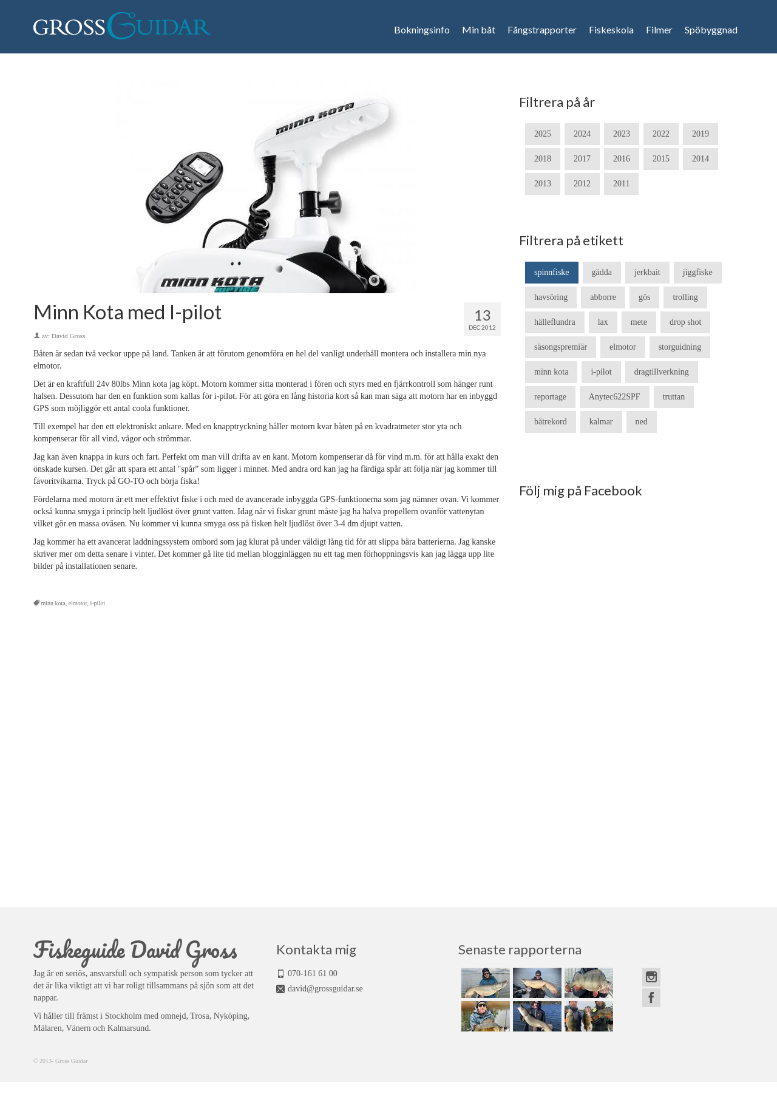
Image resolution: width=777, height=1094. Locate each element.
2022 (661, 133)
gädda (602, 272)
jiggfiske (698, 272)
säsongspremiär (560, 347)
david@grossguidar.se (325, 988)
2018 (542, 158)
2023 (621, 133)
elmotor (78, 603)
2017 (582, 158)
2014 (700, 158)
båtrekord (550, 421)
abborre (603, 297)
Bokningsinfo (422, 29)
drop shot (686, 322)
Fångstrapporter (542, 29)
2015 (661, 158)
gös (644, 297)
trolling (685, 297)
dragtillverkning (661, 371)
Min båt (478, 29)
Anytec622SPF (614, 396)
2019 (700, 133)
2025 (542, 133)
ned (642, 421)
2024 (582, 133)
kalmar (601, 421)
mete (639, 322)
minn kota (53, 603)
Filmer (659, 29)
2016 (621, 158)
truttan (674, 396)
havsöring (551, 297)
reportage (550, 396)
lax (603, 322)
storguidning (680, 347)
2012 (582, 183)
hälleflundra (554, 322)
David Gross (68, 335)
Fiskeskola (611, 29)
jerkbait (647, 272)
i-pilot (97, 603)
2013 (542, 183)
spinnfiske (551, 272)
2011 (621, 183)
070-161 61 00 (313, 973)
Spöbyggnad (711, 29)
